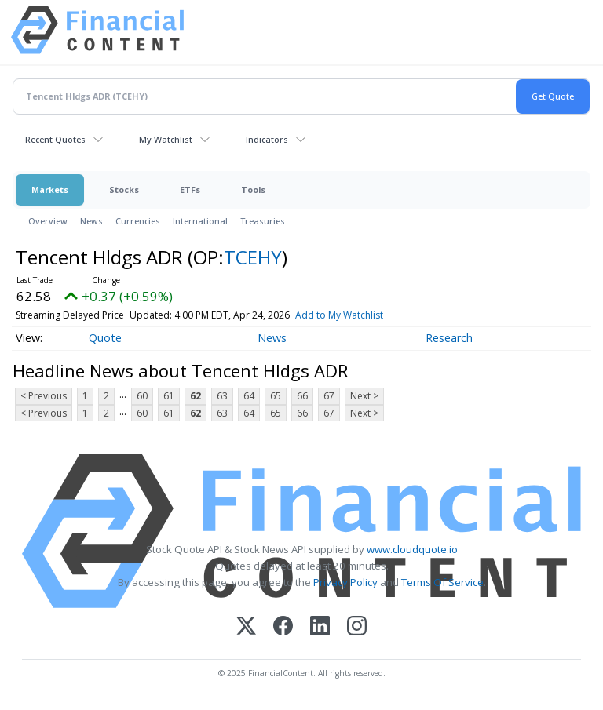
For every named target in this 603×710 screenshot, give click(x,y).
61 (168, 395)
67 (328, 395)
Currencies (137, 221)
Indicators (267, 139)
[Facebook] (283, 627)
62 (195, 395)
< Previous (43, 395)
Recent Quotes (55, 139)
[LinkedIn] (320, 627)
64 (248, 395)
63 (222, 395)
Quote (105, 337)
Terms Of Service (442, 582)
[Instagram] (357, 627)
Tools (253, 189)
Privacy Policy (345, 582)
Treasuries (262, 221)
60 (142, 395)
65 (275, 395)
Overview (48, 221)
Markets (49, 189)
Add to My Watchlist (339, 315)
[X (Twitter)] (246, 627)
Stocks (124, 189)
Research (449, 337)
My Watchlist (165, 139)
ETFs (190, 189)
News (91, 221)
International (200, 221)
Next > (364, 395)
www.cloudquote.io (412, 549)
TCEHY (253, 257)
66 (302, 395)
